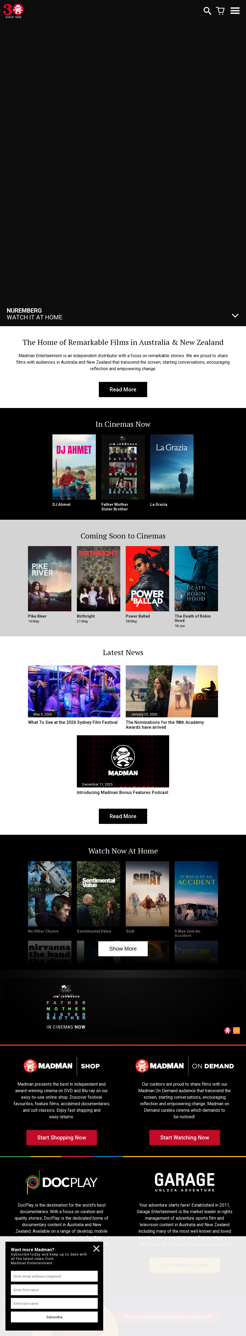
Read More (123, 389)
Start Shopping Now (61, 1137)
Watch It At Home (34, 314)
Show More (123, 949)
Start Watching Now (184, 1137)
